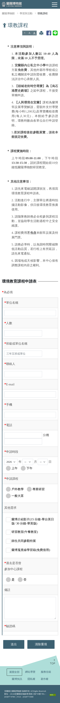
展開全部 (14, 672)
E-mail (10, 384)
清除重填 (41, 644)
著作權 (44, 679)
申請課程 (12, 478)
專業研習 (38, 489)
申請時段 (12, 451)
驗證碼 (10, 626)
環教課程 (42, 13)
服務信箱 (46, 671)
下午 (29, 468)
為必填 (8, 292)
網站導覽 (30, 671)
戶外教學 (18, 489)
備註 (7, 590)
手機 (9, 404)
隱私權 (31, 679)
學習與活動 (26, 13)
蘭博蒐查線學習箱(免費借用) (31, 550)
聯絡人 (10, 364)
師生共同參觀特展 (24, 541)
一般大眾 (18, 495)
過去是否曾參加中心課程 (13, 566)
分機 (46, 435)
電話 (9, 425)
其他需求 (10, 507)
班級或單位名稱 (16, 343)
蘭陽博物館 (8, 13)
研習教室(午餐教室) (25, 531)
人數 (9, 323)
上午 (15, 468)
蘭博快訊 (17, 679)
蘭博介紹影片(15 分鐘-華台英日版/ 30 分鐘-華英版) (33, 521)
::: (1, 24)
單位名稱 (12, 302)
